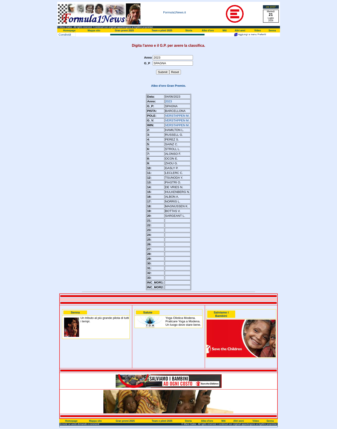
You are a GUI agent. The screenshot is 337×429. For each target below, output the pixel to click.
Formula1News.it (174, 12)
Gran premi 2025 (124, 30)
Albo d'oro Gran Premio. (168, 85)
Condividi (65, 34)
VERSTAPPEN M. (177, 115)
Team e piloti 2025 (162, 30)
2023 (168, 101)
